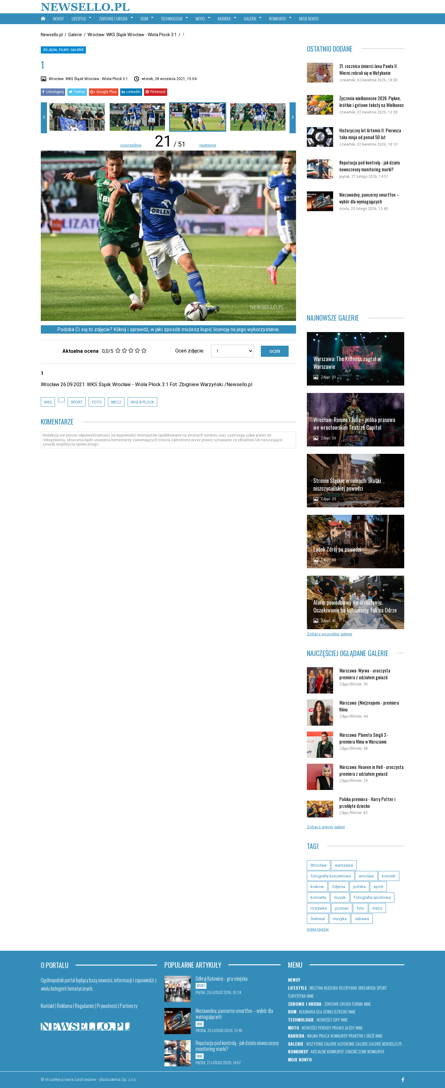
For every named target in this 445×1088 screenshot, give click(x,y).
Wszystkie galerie (321, 1043)
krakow (317, 886)
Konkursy (339, 1035)
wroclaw (366, 876)
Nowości (324, 1019)
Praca (324, 1035)
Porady (324, 1027)
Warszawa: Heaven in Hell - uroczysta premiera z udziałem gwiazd (371, 770)
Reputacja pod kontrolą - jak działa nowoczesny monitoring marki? (369, 166)
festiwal (318, 918)
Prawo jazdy (343, 1027)
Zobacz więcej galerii (326, 827)
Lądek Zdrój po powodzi (337, 549)
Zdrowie (331, 1004)
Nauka (312, 1035)
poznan (342, 908)
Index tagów (318, 929)
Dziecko (341, 1011)
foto (97, 402)
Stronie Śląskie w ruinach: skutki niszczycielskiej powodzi (347, 484)
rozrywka (319, 908)
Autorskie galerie (352, 1043)
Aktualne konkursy (327, 1051)
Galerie (75, 34)
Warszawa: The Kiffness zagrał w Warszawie (347, 362)
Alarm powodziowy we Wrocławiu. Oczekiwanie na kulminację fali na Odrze (355, 606)
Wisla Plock (142, 402)
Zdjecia (338, 886)
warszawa (344, 865)
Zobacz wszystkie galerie (329, 634)
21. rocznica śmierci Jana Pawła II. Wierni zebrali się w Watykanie (368, 69)
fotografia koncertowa (331, 876)
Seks (361, 987)
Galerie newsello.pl (385, 1043)
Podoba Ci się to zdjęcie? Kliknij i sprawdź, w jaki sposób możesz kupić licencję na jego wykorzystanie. (168, 329)
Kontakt (47, 1005)
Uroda (345, 1004)
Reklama (64, 1005)
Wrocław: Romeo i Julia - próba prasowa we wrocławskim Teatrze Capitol (354, 423)
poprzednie (131, 145)
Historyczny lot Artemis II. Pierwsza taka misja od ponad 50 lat (370, 133)
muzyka (340, 918)
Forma (357, 1004)
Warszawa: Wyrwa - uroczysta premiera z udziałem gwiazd (364, 674)
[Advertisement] (355, 262)
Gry (336, 1019)
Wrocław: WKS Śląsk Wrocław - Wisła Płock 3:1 (132, 34)
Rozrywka (348, 987)
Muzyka (316, 987)
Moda (371, 987)
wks (48, 402)
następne (207, 145)
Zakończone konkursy (364, 1051)
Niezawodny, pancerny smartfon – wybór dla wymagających (369, 198)
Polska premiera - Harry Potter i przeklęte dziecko (367, 802)
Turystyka (297, 995)
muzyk (340, 897)
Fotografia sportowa (372, 897)
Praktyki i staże (362, 1035)
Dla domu (324, 1011)
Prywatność (107, 1005)
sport (77, 402)
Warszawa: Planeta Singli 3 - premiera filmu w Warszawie (363, 738)
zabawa (362, 918)
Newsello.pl (52, 34)
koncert (389, 876)
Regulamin (84, 1005)
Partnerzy (128, 1005)
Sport (382, 987)
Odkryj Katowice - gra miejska (222, 978)
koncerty (318, 897)
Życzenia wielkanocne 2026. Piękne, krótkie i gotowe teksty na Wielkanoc (371, 101)
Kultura (331, 987)
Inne (310, 995)
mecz (116, 402)
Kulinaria (307, 1011)
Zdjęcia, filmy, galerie (63, 50)
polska (359, 886)
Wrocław (319, 865)
